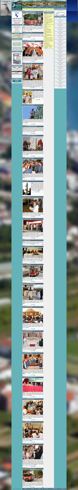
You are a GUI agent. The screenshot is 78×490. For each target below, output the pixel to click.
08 (60, 19)
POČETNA (25, 7)
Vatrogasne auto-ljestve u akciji (48, 21)
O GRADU (32, 7)
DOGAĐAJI (39, 7)
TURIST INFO (46, 7)
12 (55, 19)
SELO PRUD (17, 30)
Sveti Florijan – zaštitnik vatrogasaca (47, 47)
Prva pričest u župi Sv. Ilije (48, 38)
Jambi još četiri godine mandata (47, 26)
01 (62, 32)
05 (65, 19)
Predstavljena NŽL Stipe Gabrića (47, 33)
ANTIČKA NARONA (17, 26)
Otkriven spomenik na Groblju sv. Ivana (48, 24)
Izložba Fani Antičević (47, 29)
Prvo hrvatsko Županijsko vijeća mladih (48, 23)
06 (63, 19)
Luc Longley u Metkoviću (48, 20)
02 (60, 32)
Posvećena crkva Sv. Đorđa (48, 37)
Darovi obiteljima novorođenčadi (46, 43)
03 (59, 32)
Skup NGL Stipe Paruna (47, 30)
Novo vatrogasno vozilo (47, 34)
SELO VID (17, 29)
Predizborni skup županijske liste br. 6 (48, 41)
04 (58, 32)
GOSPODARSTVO (54, 7)
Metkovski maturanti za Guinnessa (47, 17)
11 (56, 19)
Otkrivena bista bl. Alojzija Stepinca (48, 36)
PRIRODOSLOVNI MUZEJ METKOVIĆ (17, 28)
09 (59, 19)
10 (58, 19)
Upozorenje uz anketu (47, 31)
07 (62, 19)
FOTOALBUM (62, 7)
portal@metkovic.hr (17, 81)
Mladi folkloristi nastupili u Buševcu (48, 14)
